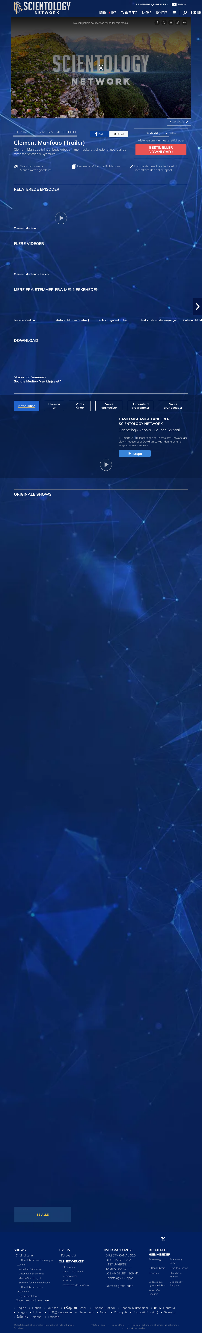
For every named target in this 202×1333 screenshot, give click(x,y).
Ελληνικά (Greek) (76, 1308)
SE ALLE (43, 1214)
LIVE (113, 12)
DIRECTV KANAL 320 (121, 1255)
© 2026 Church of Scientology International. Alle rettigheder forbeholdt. (44, 1326)
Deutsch (52, 1308)
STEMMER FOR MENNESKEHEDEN (45, 131)
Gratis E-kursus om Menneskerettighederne (36, 168)
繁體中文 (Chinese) (29, 1317)
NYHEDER (161, 12)
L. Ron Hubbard (157, 1267)
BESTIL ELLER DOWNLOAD (161, 149)
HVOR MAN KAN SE (118, 1250)
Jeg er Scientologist (29, 1295)
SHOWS (146, 12)
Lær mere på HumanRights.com (98, 166)
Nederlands (86, 1312)
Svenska (170, 1312)
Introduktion (68, 1266)
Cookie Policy (118, 1324)
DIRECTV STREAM (118, 1260)
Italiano (38, 1312)
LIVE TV (64, 1250)
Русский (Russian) (146, 1312)
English (21, 1308)
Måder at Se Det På (72, 1271)
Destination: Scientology (31, 1273)
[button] (197, 306)
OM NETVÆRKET (71, 1261)
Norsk (104, 1312)
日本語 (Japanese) (61, 1312)
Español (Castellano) (134, 1308)
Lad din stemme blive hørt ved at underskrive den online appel (155, 168)
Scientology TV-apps (119, 1278)
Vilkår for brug (98, 1324)
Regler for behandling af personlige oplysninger (155, 1324)
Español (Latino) (104, 1308)
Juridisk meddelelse (135, 1328)
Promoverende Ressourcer (76, 1284)
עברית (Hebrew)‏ (164, 1308)
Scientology (155, 1259)
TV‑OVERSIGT (129, 12)
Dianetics (154, 1272)
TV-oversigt (68, 1255)
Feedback (67, 1280)
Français (54, 1317)
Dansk (36, 1308)
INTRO (102, 12)
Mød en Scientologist (30, 1277)
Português (121, 1312)
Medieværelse (69, 1275)
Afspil (134, 453)
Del (99, 134)
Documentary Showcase (32, 1300)
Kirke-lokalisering (179, 1267)
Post (119, 134)
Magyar (22, 1312)
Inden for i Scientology (30, 1269)
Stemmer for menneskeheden (34, 1282)
